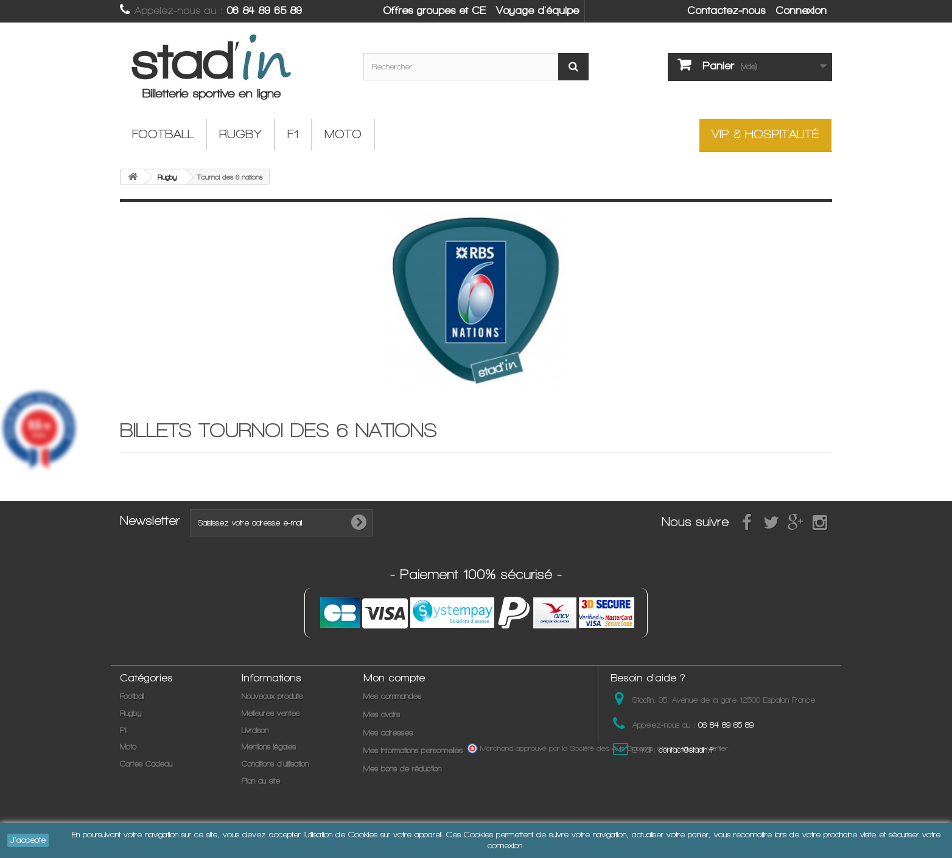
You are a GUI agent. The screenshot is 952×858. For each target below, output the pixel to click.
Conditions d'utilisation (275, 764)
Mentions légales (269, 747)
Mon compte (394, 677)
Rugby (240, 134)
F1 (293, 134)
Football (163, 134)
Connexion (801, 10)
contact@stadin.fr (686, 750)
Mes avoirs (381, 715)
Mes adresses (388, 733)
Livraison (255, 730)
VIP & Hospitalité (765, 134)
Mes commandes (392, 696)
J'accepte (28, 840)
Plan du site (261, 781)
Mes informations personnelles (413, 750)
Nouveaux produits (272, 696)
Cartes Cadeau (146, 764)
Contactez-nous (726, 10)
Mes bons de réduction (402, 769)
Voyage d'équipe (537, 10)
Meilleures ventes (270, 713)
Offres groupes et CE (434, 10)
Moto (343, 134)
